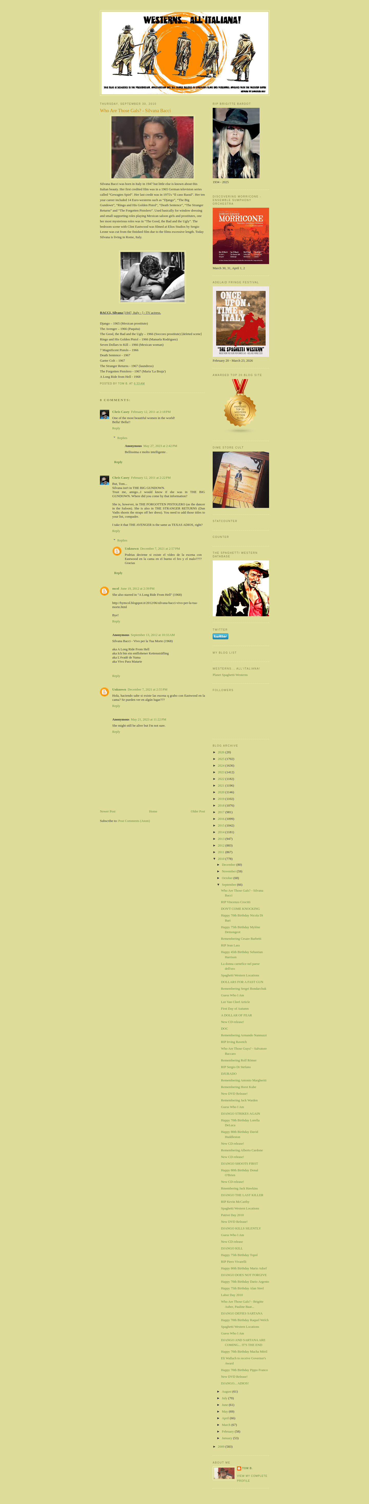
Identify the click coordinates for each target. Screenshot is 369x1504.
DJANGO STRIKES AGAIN (240, 1113)
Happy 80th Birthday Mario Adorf (243, 1268)
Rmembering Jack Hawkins (239, 1188)
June (225, 1405)
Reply (116, 428)
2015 (221, 825)
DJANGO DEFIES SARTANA (241, 1313)
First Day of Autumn (235, 1008)
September (229, 884)
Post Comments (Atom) (134, 821)
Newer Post (107, 811)
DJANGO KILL (232, 1248)
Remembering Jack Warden (239, 1100)
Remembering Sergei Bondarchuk (243, 988)
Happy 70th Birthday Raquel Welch (245, 1320)
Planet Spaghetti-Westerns (230, 675)
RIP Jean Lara (230, 945)
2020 (221, 792)
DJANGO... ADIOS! (235, 1383)
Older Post (198, 811)
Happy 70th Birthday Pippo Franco (244, 1370)
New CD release (232, 1242)
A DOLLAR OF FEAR (236, 1015)
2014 (221, 832)
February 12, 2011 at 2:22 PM (151, 477)
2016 (221, 819)
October (227, 878)
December (229, 864)
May (225, 1411)
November (229, 871)
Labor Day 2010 (232, 1295)
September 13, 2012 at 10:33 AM (153, 635)
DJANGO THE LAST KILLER (242, 1195)
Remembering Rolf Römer (239, 1060)
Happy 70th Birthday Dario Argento (245, 1281)
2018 (221, 805)
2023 (221, 772)
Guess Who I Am (232, 995)
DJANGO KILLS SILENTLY (241, 1228)
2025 (221, 759)
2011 (221, 852)
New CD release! (232, 1022)
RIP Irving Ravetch (234, 1042)
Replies (122, 438)
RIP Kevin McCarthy (235, 1202)
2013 (221, 839)
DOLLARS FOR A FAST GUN (242, 982)
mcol (115, 588)
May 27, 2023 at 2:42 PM (160, 446)
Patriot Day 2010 (232, 1215)
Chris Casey (121, 412)
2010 (221, 859)
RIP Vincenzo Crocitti (235, 902)
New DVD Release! (234, 1093)
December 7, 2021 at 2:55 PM (147, 689)
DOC (224, 1028)
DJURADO (229, 1073)
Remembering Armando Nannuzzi (243, 1035)
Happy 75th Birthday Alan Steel (242, 1288)
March (226, 1425)
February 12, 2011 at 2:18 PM (151, 412)
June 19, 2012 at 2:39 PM (138, 588)
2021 (221, 785)
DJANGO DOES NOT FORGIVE (244, 1275)
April (226, 1418)
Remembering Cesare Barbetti (241, 939)
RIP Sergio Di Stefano (236, 1067)
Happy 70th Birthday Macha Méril (244, 1351)
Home (153, 811)
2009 (221, 1446)
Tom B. (247, 1468)
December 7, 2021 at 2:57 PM (160, 548)
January (227, 1438)
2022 (221, 779)
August (227, 1391)
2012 (221, 845)
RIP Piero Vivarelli (233, 1261)
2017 (221, 812)
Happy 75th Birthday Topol (239, 1255)
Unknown (132, 548)
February (228, 1431)
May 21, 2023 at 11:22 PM (148, 719)
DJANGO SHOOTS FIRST (239, 1163)
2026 (221, 752)
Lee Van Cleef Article (235, 1002)
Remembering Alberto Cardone (242, 1150)
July (225, 1398)
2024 (221, 765)
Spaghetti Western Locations (240, 975)
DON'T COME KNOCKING (240, 909)
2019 (221, 799)
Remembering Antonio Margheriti (243, 1080)
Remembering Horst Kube (238, 1087)
